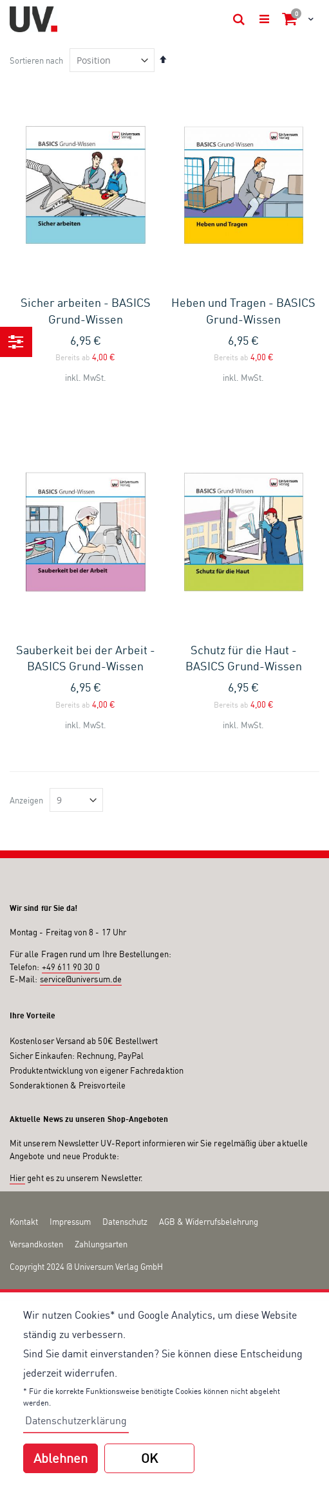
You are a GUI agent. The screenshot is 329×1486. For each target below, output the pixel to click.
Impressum (70, 1221)
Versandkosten (36, 1244)
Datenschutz (124, 1221)
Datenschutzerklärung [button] (76, 1420)
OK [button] (149, 1458)
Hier (17, 1178)
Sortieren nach (36, 60)
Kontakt (24, 1221)
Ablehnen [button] (60, 1458)
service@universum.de (81, 979)
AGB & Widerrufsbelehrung (208, 1221)
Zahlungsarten (101, 1244)
